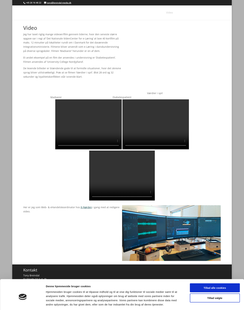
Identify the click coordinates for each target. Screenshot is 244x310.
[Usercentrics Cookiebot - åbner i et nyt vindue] (22, 303)
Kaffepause (208, 12)
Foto (159, 12)
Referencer (145, 12)
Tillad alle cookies (215, 272)
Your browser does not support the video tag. (88, 124)
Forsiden (129, 12)
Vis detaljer (182, 303)
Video (169, 12)
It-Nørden (86, 207)
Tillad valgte (214, 282)
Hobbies (192, 12)
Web (180, 12)
